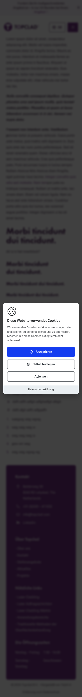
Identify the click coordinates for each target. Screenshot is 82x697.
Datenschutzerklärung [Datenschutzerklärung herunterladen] (41, 389)
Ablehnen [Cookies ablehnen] (41, 376)
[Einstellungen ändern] (41, 364)
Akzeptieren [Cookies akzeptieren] (41, 352)
